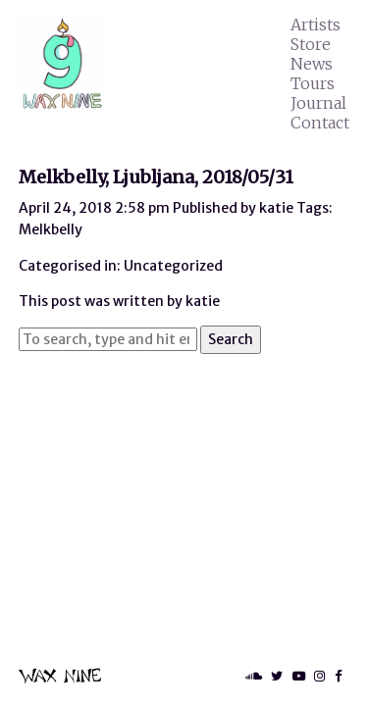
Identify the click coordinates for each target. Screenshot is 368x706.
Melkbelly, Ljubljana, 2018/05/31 (156, 177)
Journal (318, 103)
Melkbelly (50, 229)
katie (276, 208)
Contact (319, 122)
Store (310, 44)
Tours (312, 83)
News (311, 64)
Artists (315, 24)
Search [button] (230, 339)
